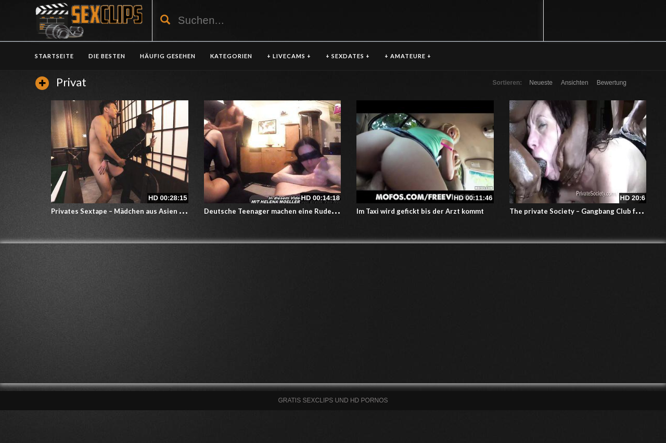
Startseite (54, 56)
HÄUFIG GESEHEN (168, 56)
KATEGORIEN (231, 56)
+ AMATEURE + (408, 56)
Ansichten (574, 82)
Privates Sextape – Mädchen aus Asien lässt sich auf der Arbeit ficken (165, 211)
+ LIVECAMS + (289, 56)
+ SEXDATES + (348, 56)
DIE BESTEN (106, 56)
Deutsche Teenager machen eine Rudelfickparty (283, 211)
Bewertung (611, 82)
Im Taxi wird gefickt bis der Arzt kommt (420, 211)
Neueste (541, 82)
